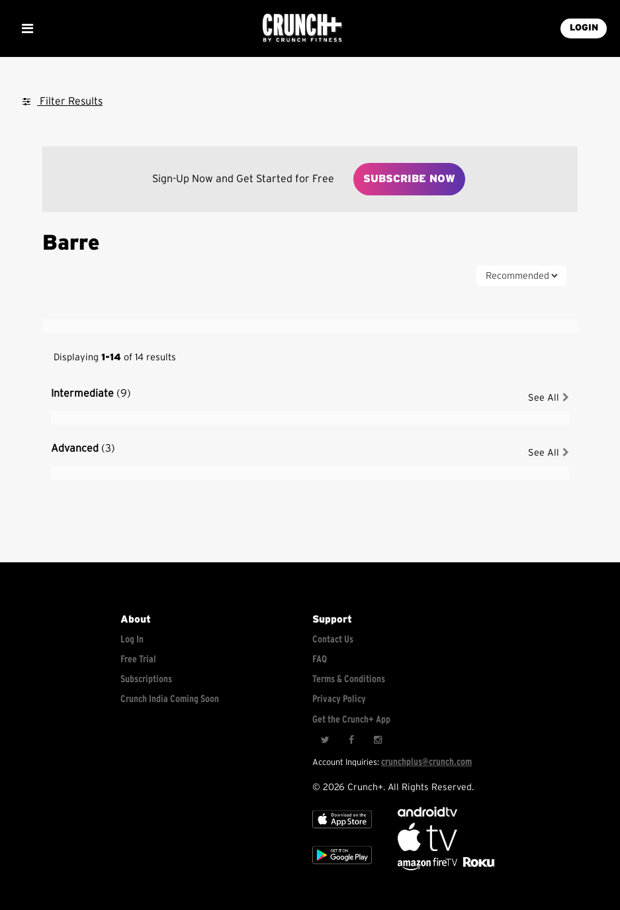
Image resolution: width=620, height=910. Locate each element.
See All (548, 397)
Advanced (83, 448)
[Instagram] (378, 740)
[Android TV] (427, 814)
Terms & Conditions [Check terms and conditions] (348, 679)
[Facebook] (351, 740)
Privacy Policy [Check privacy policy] (339, 699)
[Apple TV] (342, 831)
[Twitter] (325, 740)
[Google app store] (342, 867)
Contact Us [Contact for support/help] (332, 639)
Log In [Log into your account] (132, 639)
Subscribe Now (409, 179)
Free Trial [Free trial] (138, 659)
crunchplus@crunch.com (426, 762)
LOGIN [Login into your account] (584, 27)
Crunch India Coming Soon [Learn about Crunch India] (169, 699)
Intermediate (91, 393)
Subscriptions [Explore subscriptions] (146, 679)
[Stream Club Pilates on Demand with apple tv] (477, 867)
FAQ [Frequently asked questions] (319, 659)
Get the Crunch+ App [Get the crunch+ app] (351, 720)
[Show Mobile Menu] (27, 28)
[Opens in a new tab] (428, 867)
